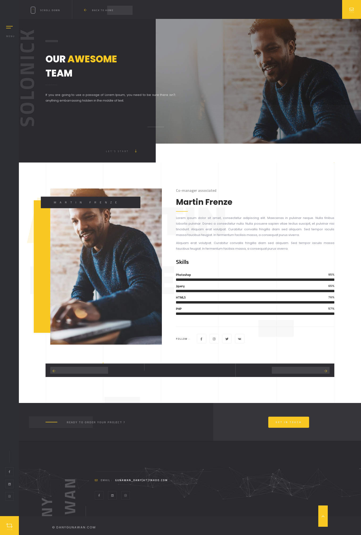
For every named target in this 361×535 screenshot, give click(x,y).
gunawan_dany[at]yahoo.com (141, 480)
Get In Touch (289, 422)
